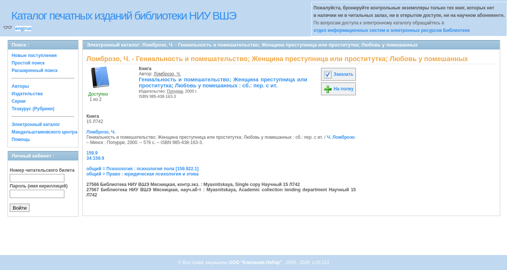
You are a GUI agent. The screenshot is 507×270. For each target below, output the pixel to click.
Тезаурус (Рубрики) (33, 108)
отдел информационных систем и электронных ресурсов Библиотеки (392, 30)
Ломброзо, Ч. (167, 73)
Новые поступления (34, 55)
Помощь (21, 139)
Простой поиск (28, 63)
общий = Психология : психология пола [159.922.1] (142, 168)
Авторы (20, 86)
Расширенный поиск (35, 70)
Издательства (27, 93)
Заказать (338, 74)
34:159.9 (95, 158)
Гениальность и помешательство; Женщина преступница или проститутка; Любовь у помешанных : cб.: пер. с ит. (223, 82)
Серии (18, 101)
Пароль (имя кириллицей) (39, 186)
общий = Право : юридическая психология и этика (142, 174)
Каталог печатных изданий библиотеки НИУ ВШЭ (123, 15)
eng (19, 28)
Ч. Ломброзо (340, 137)
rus (27, 28)
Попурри (175, 91)
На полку (338, 89)
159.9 (92, 153)
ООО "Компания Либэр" (256, 262)
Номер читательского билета (42, 170)
